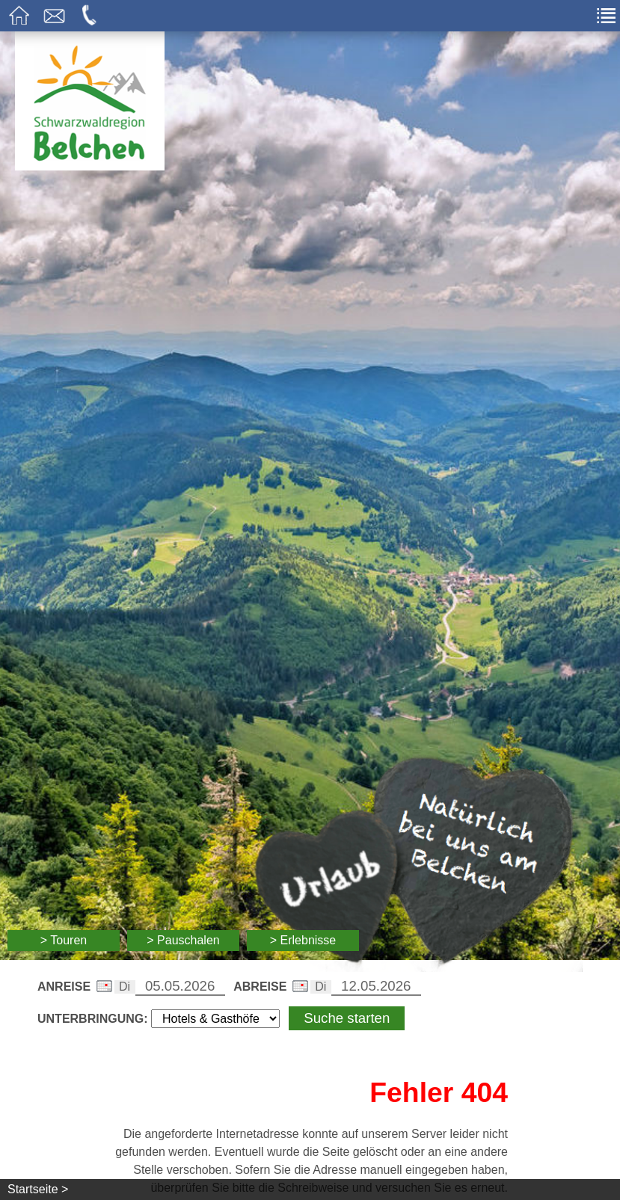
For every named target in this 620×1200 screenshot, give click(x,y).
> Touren (63, 940)
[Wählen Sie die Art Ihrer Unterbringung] (215, 1018)
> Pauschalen (183, 940)
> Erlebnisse (303, 940)
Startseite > (37, 1189)
